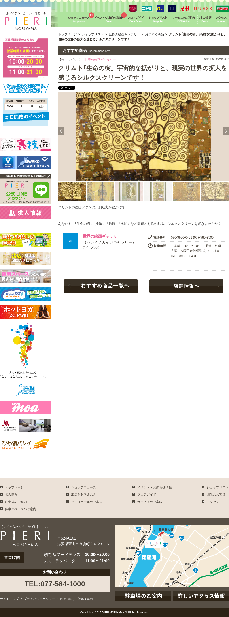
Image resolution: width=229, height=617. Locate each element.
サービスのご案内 (149, 502)
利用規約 (66, 599)
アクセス (213, 502)
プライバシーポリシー (39, 599)
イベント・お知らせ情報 (154, 487)
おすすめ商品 (154, 34)
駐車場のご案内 (16, 502)
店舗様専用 (85, 599)
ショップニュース (83, 487)
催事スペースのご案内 (20, 509)
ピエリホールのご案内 (86, 502)
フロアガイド (146, 494)
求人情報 (11, 494)
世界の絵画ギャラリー (124, 34)
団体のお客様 (216, 494)
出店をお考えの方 (83, 494)
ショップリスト (93, 34)
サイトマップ (9, 599)
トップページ (67, 34)
